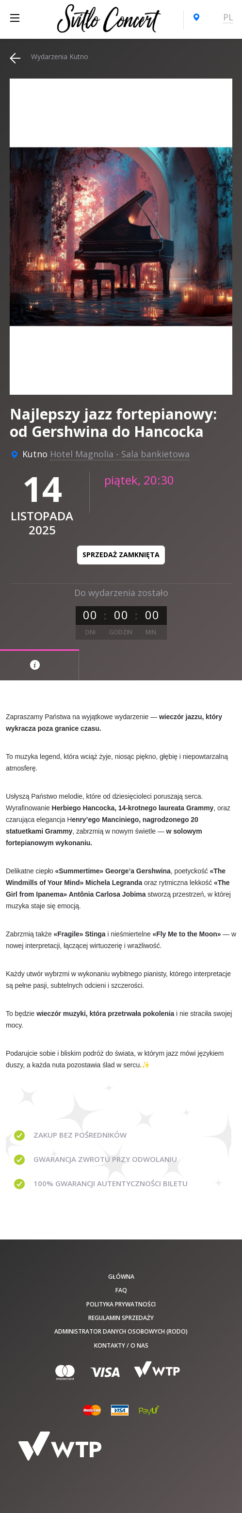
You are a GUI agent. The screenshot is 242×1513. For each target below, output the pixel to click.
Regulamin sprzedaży (121, 1318)
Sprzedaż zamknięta (121, 554)
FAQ (121, 1290)
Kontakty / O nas (121, 1345)
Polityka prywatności (121, 1304)
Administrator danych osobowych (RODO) (121, 1331)
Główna (121, 1276)
